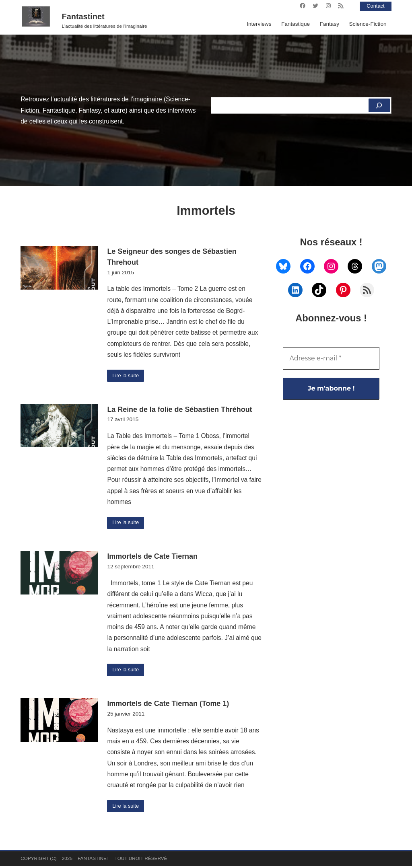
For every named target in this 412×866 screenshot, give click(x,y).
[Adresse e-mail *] (331, 358)
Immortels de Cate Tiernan (152, 557)
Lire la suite (127, 376)
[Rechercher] (379, 105)
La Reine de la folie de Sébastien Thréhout (179, 410)
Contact (374, 6)
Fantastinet (83, 16)
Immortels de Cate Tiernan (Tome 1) (168, 705)
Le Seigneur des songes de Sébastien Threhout (171, 256)
